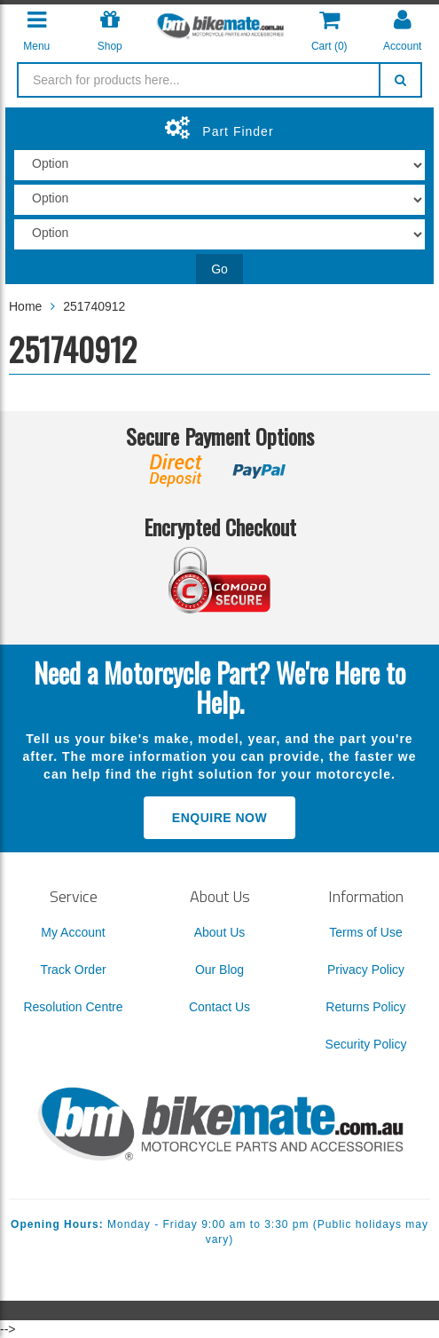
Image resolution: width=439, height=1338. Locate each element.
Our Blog (219, 969)
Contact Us (219, 1007)
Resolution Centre (72, 1007)
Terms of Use (365, 932)
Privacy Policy (365, 969)
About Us (220, 932)
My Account (73, 932)
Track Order (73, 969)
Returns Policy (365, 1007)
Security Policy (366, 1044)
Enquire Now (219, 818)
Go (219, 269)
